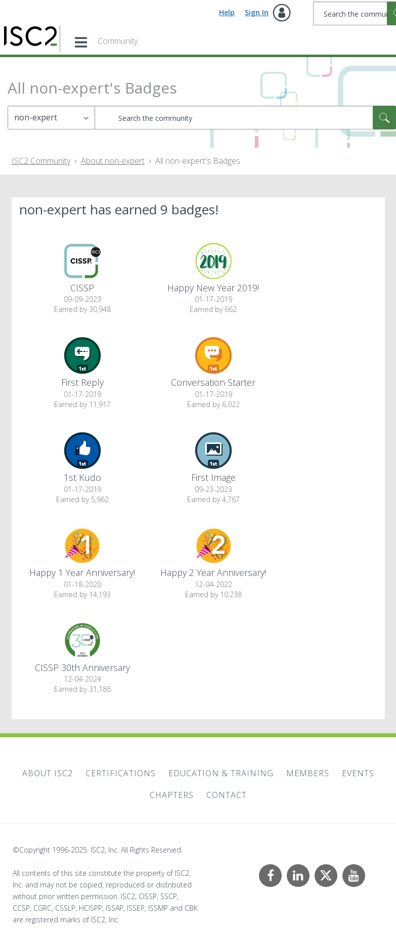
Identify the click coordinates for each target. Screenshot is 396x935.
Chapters (172, 794)
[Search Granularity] (51, 117)
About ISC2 (47, 773)
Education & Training (221, 773)
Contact (226, 794)
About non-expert (113, 160)
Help (227, 12)
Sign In (257, 12)
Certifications (120, 773)
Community (118, 41)
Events (358, 773)
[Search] (245, 117)
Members (307, 773)
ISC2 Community (41, 160)
